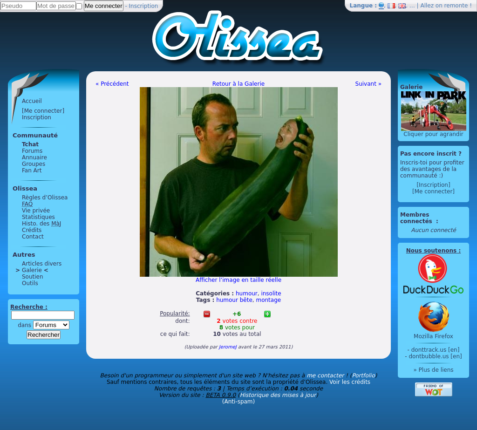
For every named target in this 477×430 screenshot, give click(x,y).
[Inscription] (433, 185)
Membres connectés (417, 218)
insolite (271, 293)
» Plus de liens (433, 370)
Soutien (32, 276)
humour (247, 293)
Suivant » (368, 84)
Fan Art (31, 170)
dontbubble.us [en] (435, 356)
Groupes (33, 164)
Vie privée (36, 210)
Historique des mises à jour (278, 395)
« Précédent (112, 84)
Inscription (143, 6)
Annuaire (34, 157)
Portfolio (363, 375)
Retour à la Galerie (238, 84)
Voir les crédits (349, 382)
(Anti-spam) (238, 401)
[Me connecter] (43, 111)
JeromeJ (228, 346)
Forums (32, 151)
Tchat (30, 144)
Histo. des (41, 223)
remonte (456, 5)
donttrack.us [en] (435, 350)
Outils (30, 283)
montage (268, 300)
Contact (33, 236)
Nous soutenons (431, 250)
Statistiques (38, 217)
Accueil (32, 101)
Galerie (31, 270)
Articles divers (41, 263)
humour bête (234, 300)
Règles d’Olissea (45, 197)
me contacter (325, 375)
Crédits (31, 230)
